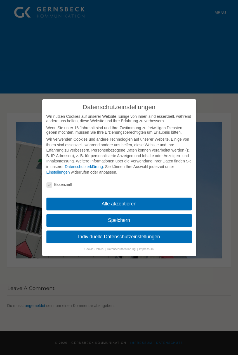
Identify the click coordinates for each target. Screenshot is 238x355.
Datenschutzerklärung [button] (121, 249)
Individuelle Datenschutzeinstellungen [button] (119, 236)
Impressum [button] (146, 249)
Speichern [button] (119, 220)
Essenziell (59, 184)
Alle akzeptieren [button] (119, 204)
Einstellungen (58, 172)
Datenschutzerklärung (84, 166)
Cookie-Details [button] (94, 249)
